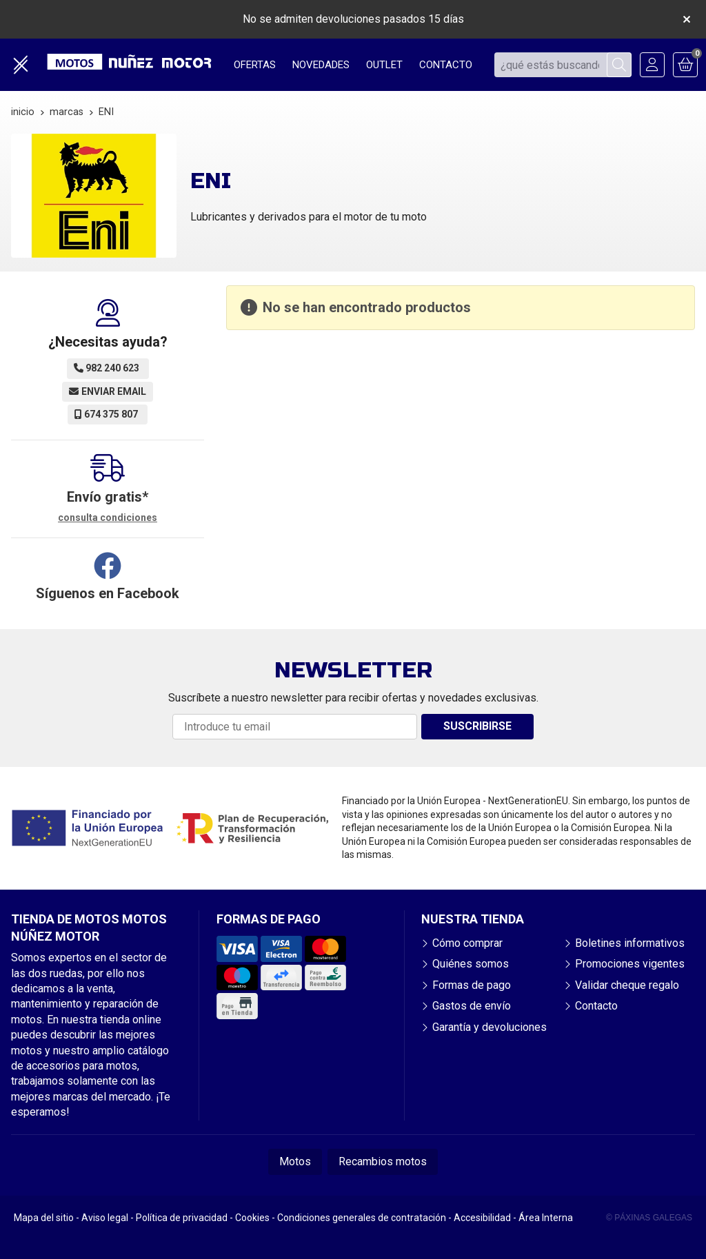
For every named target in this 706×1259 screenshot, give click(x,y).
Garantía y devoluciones (489, 1027)
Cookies (252, 1217)
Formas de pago (471, 985)
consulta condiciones (107, 517)
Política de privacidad (182, 1217)
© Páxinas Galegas (649, 1217)
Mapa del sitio (44, 1217)
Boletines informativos (630, 943)
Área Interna (545, 1217)
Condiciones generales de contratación (361, 1217)
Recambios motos (383, 1161)
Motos (295, 1161)
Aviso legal (104, 1217)
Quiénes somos (470, 963)
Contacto (596, 1005)
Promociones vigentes (630, 963)
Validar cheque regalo (627, 985)
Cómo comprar (467, 943)
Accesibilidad (482, 1217)
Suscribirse (477, 726)
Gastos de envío (471, 1005)
